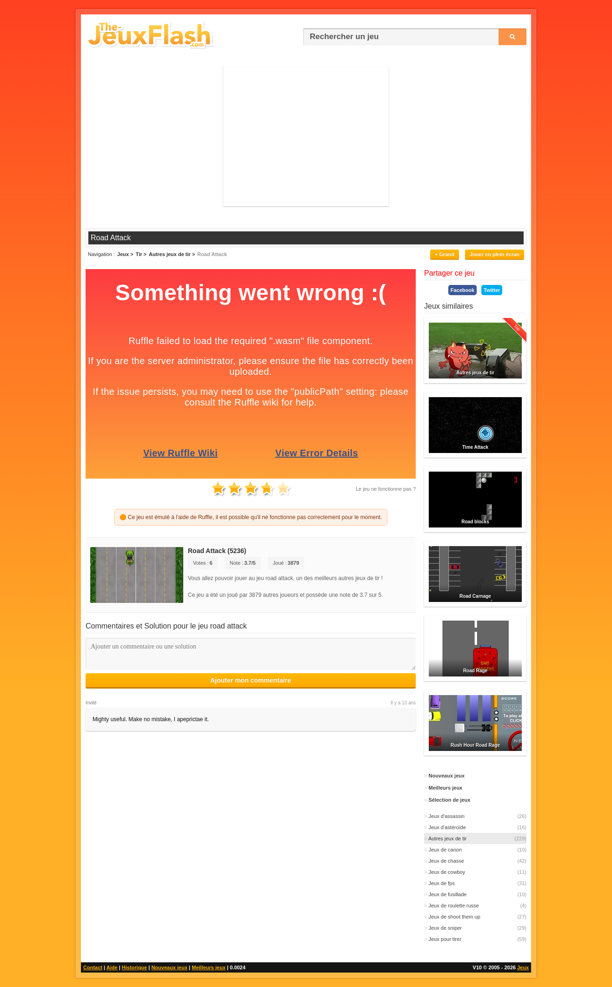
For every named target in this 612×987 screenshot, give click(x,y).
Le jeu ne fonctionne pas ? (386, 489)
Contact (92, 967)
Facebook (462, 290)
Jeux (523, 967)
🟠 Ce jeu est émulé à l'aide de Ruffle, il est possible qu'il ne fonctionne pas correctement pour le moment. (251, 517)
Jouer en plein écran (494, 254)
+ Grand (444, 254)
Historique (134, 967)
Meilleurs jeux (209, 967)
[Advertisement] (306, 136)
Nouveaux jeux (169, 967)
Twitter (492, 290)
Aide (112, 967)
